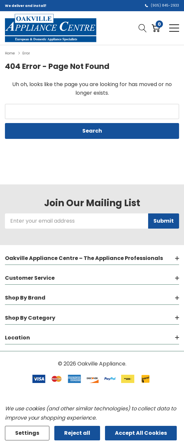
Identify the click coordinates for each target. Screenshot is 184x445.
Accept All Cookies (141, 433)
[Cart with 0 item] (156, 28)
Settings (27, 433)
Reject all (77, 433)
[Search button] (143, 28)
